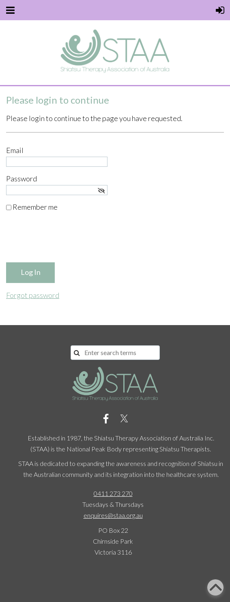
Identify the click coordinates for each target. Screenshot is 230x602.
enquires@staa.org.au (113, 515)
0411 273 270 (113, 493)
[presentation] (67, 240)
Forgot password (32, 295)
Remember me (35, 206)
